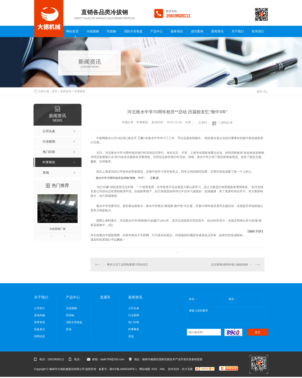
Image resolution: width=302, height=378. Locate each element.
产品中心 (156, 31)
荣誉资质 (39, 322)
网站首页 (72, 31)
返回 (262, 91)
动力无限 (187, 369)
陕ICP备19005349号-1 (123, 369)
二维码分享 (225, 122)
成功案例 (197, 31)
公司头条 (133, 308)
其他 (68, 329)
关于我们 (237, 31)
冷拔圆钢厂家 (57, 228)
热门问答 (133, 322)
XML (162, 369)
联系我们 (258, 31)
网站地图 (144, 369)
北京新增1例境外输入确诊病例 (229, 264)
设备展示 (39, 329)
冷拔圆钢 (92, 31)
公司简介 (39, 308)
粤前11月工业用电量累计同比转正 (127, 264)
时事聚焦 (79, 91)
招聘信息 (39, 336)
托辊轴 (111, 31)
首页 (54, 91)
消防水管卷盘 (133, 31)
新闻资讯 (217, 31)
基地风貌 (39, 315)
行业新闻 (133, 315)
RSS (155, 369)
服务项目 (177, 31)
